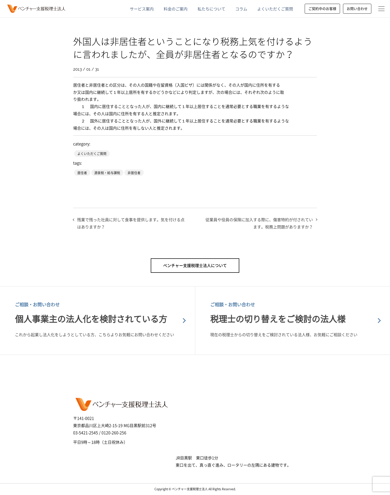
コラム (241, 9)
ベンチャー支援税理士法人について (195, 265)
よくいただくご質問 (275, 9)
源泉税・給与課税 (107, 172)
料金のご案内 (176, 9)
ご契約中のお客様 (322, 8)
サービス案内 (142, 9)
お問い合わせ (357, 8)
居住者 (82, 172)
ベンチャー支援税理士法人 (36, 8)
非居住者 (134, 172)
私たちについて (211, 9)
